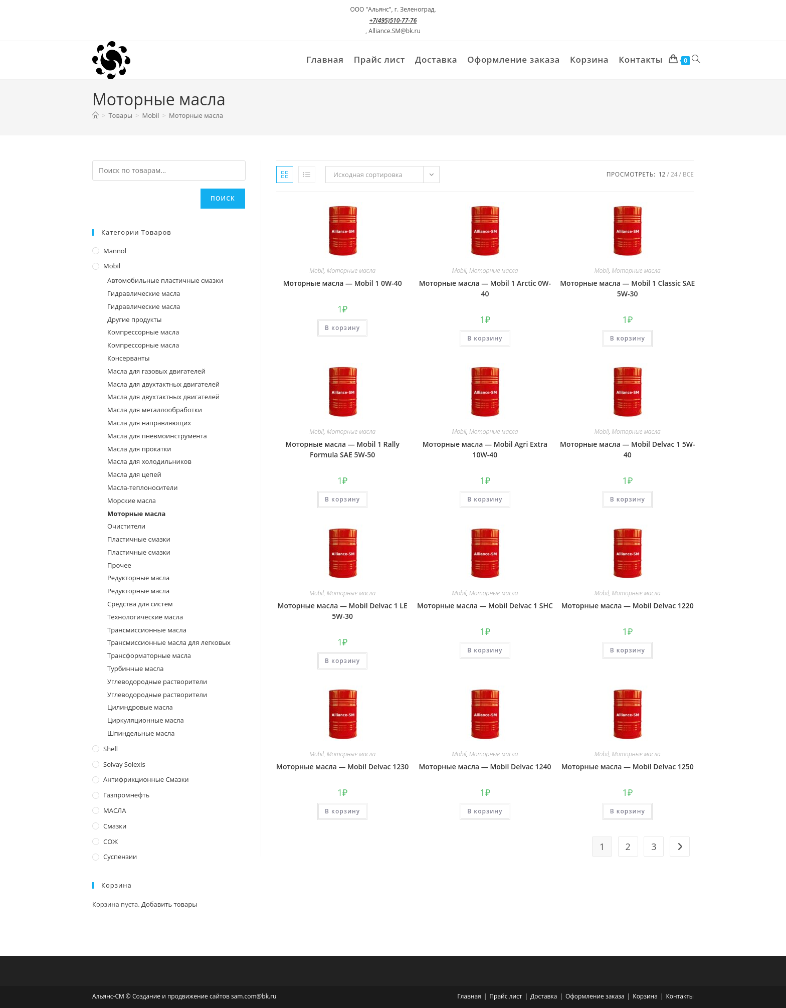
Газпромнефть (126, 794)
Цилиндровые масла (140, 707)
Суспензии (120, 856)
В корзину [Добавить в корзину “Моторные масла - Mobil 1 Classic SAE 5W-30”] (627, 338)
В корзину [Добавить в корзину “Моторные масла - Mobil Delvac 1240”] (484, 811)
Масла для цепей (134, 474)
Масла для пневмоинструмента (157, 435)
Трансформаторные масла (149, 655)
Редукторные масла (138, 577)
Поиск (223, 198)
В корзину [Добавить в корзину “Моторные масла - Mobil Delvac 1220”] (627, 650)
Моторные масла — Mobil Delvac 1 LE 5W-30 (343, 611)
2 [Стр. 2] (628, 847)
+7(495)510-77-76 (393, 20)
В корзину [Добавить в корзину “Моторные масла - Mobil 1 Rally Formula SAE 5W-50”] (342, 499)
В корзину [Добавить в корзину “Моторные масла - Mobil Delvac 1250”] (627, 811)
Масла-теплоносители (142, 487)
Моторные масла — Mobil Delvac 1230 (342, 766)
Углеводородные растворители (157, 681)
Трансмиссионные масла (146, 629)
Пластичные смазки (138, 539)
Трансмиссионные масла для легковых (169, 642)
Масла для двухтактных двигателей (163, 384)
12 (662, 174)
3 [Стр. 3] (653, 847)
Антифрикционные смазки (146, 779)
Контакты (680, 996)
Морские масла (131, 500)
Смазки (114, 825)
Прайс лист (505, 996)
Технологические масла (145, 616)
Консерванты (128, 358)
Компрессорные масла (143, 332)
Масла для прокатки (139, 448)
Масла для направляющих (149, 422)
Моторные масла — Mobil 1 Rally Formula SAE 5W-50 (342, 449)
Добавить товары (169, 904)
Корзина (645, 996)
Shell (110, 748)
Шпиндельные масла (140, 733)
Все (688, 174)
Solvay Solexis (124, 764)
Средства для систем (139, 603)
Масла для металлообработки (154, 409)
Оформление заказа (595, 996)
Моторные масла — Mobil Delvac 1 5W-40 (627, 449)
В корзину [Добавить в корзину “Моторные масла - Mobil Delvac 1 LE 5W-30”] (342, 660)
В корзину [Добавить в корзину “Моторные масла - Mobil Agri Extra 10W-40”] (484, 499)
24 (674, 174)
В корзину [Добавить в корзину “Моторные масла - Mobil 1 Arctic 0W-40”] (484, 338)
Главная (469, 996)
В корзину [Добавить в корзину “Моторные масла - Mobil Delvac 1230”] (342, 811)
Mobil (316, 270)
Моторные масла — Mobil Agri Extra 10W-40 (485, 449)
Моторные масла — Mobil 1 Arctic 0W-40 (485, 288)
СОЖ (110, 841)
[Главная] (95, 115)
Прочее (119, 565)
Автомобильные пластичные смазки (165, 280)
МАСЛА (114, 810)
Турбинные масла (135, 668)
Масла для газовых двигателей (156, 371)
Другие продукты (134, 319)
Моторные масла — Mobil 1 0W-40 (342, 283)
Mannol (114, 250)
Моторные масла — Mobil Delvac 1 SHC (485, 605)
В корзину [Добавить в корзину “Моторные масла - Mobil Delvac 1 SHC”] (484, 650)
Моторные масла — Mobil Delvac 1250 (627, 766)
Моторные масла (196, 115)
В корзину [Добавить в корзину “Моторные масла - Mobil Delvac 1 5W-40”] (627, 499)
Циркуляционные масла (145, 720)
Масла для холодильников (149, 461)
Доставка (543, 996)
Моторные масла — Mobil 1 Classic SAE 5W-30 (627, 288)
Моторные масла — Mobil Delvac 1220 (627, 605)
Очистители (126, 526)
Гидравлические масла (143, 293)
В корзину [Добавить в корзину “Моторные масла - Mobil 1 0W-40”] (342, 327)
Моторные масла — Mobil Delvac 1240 (485, 766)
